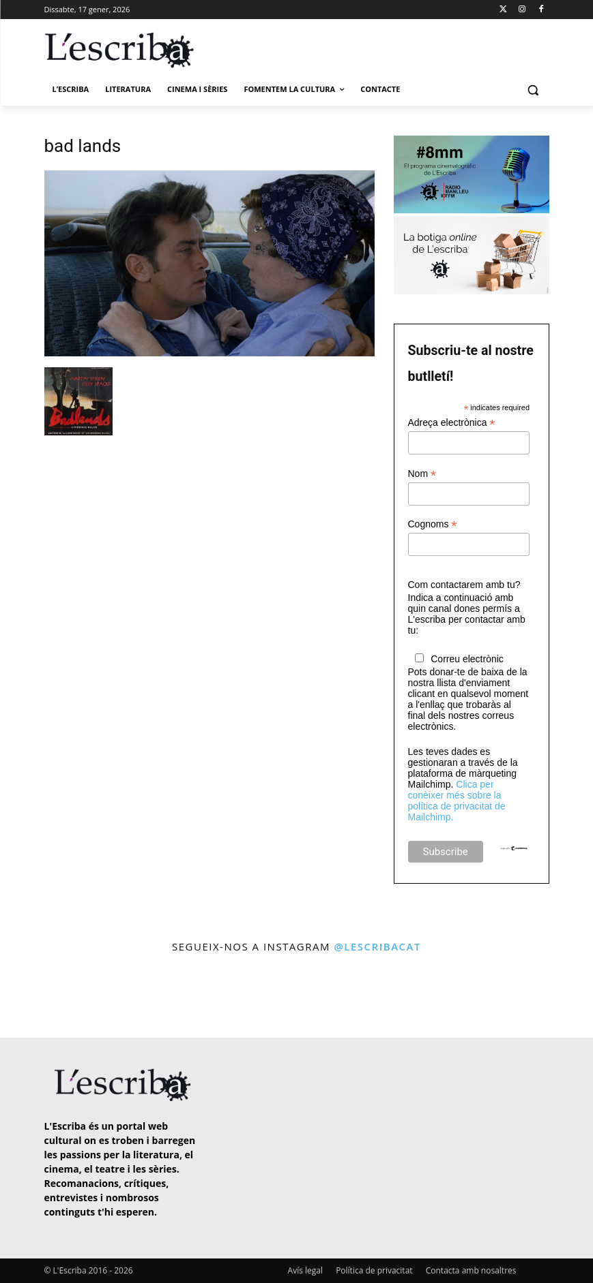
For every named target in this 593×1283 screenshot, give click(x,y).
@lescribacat (377, 946)
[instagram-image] (34, 997)
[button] (533, 90)
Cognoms (432, 524)
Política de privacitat (374, 1270)
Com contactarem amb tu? (464, 584)
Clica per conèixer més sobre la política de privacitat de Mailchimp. (457, 800)
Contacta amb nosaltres (471, 1270)
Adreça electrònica (451, 422)
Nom (422, 473)
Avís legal (305, 1270)
